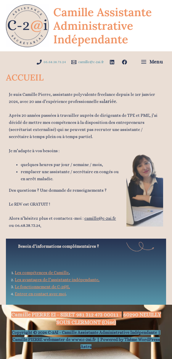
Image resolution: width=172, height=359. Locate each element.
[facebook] (113, 62)
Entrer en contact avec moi (40, 293)
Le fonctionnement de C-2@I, (42, 286)
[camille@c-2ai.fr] (87, 62)
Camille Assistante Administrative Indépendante (102, 25)
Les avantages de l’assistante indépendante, (57, 279)
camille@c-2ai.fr (100, 218)
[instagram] (125, 62)
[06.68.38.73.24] (51, 62)
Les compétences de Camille (42, 272)
